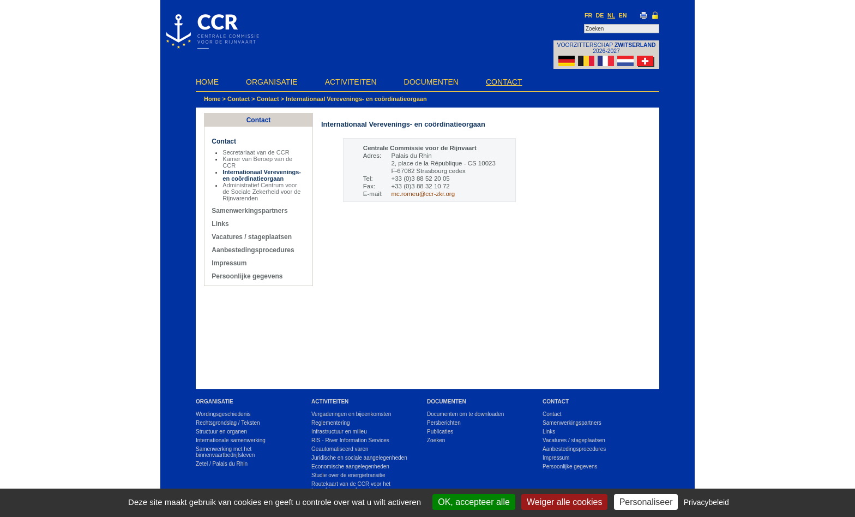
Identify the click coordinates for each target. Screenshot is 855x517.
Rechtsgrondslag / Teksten (228, 423)
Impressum (229, 263)
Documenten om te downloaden (465, 414)
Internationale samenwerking (231, 440)
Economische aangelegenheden (350, 466)
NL (611, 15)
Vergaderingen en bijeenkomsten (351, 414)
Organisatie (272, 82)
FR (588, 15)
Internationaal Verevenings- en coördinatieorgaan (356, 99)
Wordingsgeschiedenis (223, 414)
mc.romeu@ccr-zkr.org (423, 194)
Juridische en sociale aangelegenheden (359, 458)
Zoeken (436, 440)
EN (623, 15)
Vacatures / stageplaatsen (252, 237)
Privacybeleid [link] (706, 502)
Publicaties (440, 432)
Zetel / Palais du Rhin (222, 464)
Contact (504, 82)
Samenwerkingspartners (249, 211)
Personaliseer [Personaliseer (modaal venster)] (646, 502)
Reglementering (330, 423)
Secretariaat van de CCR (255, 152)
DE (600, 15)
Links (220, 224)
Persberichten (444, 423)
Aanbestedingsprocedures (253, 250)
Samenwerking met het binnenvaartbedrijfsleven (225, 452)
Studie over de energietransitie (348, 475)
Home (207, 82)
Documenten (431, 82)
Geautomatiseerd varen (340, 449)
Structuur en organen (221, 432)
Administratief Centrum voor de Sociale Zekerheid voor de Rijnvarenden (261, 191)
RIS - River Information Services (350, 440)
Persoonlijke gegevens (247, 276)
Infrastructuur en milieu (339, 432)
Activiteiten (351, 82)
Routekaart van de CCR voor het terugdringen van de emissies (350, 487)
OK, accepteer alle (474, 502)
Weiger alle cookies (564, 502)
